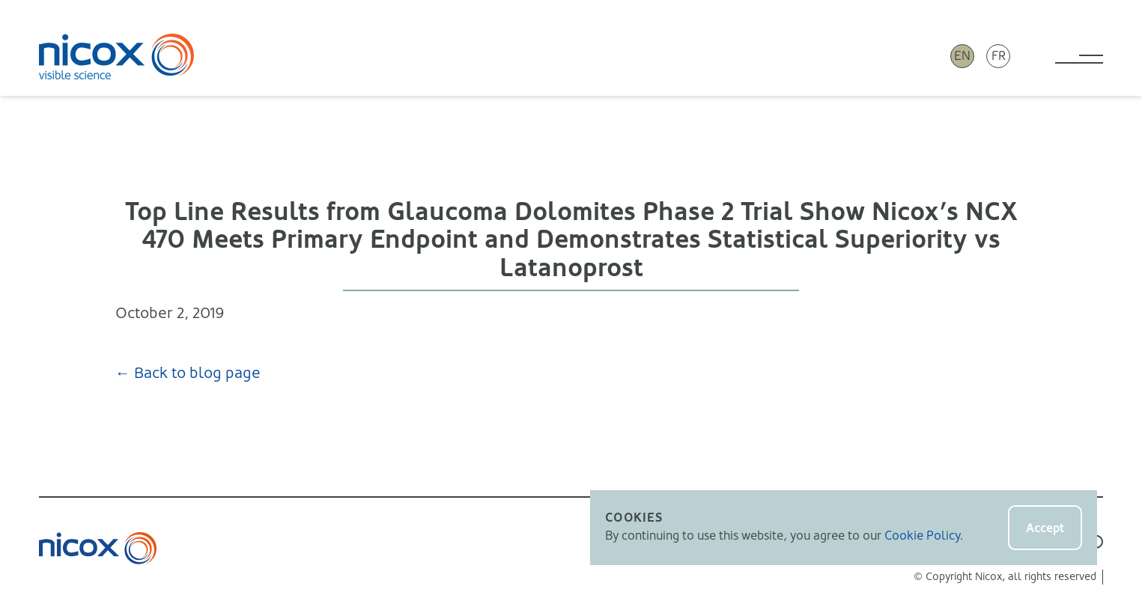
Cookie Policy (922, 535)
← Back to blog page (188, 373)
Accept (1045, 528)
